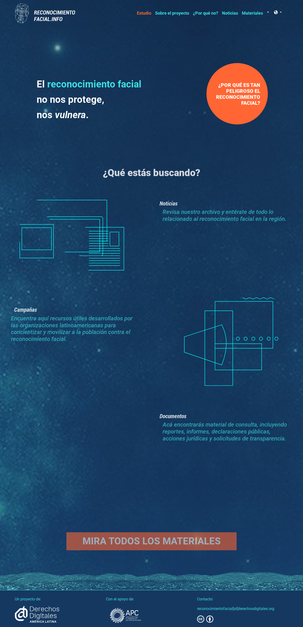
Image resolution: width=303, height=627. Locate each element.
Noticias (230, 13)
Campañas (19, 309)
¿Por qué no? (205, 13)
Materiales (252, 13)
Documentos (179, 416)
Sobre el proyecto (172, 13)
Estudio (144, 13)
